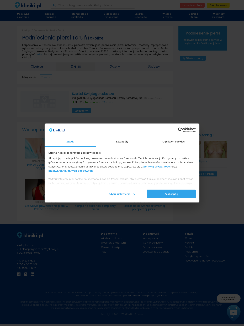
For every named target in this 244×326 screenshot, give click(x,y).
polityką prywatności (157, 166)
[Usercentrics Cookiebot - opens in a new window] (181, 130)
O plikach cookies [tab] (173, 141)
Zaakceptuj (171, 193)
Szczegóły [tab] (122, 141)
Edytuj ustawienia (122, 193)
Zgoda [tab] (70, 141)
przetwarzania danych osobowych (71, 170)
